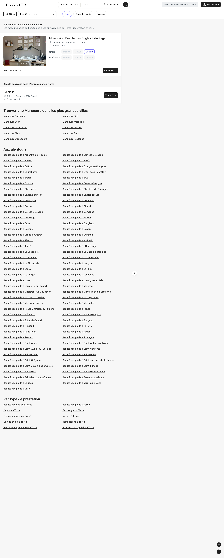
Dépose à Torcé (11, 410)
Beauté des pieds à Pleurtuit (18, 325)
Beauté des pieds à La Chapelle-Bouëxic (84, 251)
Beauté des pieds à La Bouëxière (21, 251)
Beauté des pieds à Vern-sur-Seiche (81, 383)
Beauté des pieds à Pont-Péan (19, 331)
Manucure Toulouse (73, 138)
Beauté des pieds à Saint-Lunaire (80, 365)
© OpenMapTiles (185, 557)
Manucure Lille (70, 116)
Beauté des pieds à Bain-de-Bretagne (82, 154)
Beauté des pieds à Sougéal (18, 383)
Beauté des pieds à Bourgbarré (20, 172)
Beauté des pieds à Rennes (18, 337)
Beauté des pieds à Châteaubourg (80, 194)
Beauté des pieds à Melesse (77, 286)
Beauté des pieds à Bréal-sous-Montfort (84, 172)
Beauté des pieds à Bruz (75, 177)
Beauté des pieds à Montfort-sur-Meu (24, 297)
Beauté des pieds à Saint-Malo (19, 371)
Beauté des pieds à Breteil (17, 177)
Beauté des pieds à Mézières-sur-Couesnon (27, 291)
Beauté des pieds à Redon (76, 331)
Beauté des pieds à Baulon (17, 160)
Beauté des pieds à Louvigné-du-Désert (25, 286)
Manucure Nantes (72, 127)
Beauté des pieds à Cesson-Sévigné (82, 183)
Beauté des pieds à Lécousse (78, 274)
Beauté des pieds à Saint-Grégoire (22, 360)
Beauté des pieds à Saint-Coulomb (81, 348)
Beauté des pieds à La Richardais (21, 263)
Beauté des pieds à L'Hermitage (79, 246)
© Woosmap (170, 557)
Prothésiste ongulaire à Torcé (78, 427)
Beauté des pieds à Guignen (77, 234)
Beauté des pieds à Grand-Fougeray (22, 234)
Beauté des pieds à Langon (77, 263)
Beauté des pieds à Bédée (76, 160)
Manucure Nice (11, 133)
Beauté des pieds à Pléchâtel (19, 314)
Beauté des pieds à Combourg (78, 200)
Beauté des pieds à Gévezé (18, 229)
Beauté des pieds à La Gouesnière (80, 257)
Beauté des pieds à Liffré (16, 280)
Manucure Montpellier (15, 127)
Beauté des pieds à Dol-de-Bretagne (23, 211)
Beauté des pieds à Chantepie (19, 189)
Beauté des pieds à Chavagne (19, 200)
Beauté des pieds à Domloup (19, 217)
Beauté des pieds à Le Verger (19, 274)
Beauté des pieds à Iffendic (18, 240)
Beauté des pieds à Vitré (16, 388)
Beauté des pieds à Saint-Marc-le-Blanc (83, 371)
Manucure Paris (70, 133)
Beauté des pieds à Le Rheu (77, 268)
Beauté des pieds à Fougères (78, 223)
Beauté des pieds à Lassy (17, 268)
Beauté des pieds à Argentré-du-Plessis (25, 154)
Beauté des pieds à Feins (16, 223)
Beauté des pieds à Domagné (78, 211)
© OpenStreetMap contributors (208, 557)
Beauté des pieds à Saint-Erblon (20, 354)
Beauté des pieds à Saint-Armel (20, 343)
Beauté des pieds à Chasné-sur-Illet (22, 194)
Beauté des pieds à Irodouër (77, 240)
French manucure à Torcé (17, 416)
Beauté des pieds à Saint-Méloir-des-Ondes (27, 377)
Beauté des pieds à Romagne (78, 337)
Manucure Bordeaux (14, 116)
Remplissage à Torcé (73, 421)
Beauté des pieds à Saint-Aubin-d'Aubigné (85, 343)
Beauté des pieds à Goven (76, 229)
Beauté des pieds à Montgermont (80, 297)
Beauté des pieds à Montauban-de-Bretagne (86, 291)
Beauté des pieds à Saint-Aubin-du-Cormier (27, 348)
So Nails (8, 92)
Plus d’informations (12, 70)
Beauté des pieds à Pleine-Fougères (81, 314)
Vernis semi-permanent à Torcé (20, 427)
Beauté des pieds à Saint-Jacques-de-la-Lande (88, 360)
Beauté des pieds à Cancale (18, 183)
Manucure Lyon (11, 121)
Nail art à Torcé (70, 416)
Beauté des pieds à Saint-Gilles (79, 354)
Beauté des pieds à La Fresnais (20, 257)
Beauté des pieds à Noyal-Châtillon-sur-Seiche (28, 308)
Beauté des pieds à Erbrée (76, 217)
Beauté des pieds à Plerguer (77, 320)
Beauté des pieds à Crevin (17, 206)
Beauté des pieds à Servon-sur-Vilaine (83, 377)
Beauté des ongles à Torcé (17, 404)
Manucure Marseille (73, 121)
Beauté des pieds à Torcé (76, 404)
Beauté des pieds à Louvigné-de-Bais (82, 280)
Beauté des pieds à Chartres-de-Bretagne (85, 189)
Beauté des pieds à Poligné (77, 325)
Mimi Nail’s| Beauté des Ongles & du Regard (78, 38)
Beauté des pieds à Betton (17, 166)
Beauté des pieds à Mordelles (78, 303)
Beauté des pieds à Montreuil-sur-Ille (23, 303)
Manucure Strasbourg (15, 138)
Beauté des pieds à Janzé (17, 246)
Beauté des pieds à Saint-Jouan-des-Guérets (28, 365)
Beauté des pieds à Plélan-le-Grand (22, 320)
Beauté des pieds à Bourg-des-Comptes (84, 166)
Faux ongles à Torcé (73, 410)
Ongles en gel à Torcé (15, 421)
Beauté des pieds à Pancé (76, 308)
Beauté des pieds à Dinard (76, 206)
